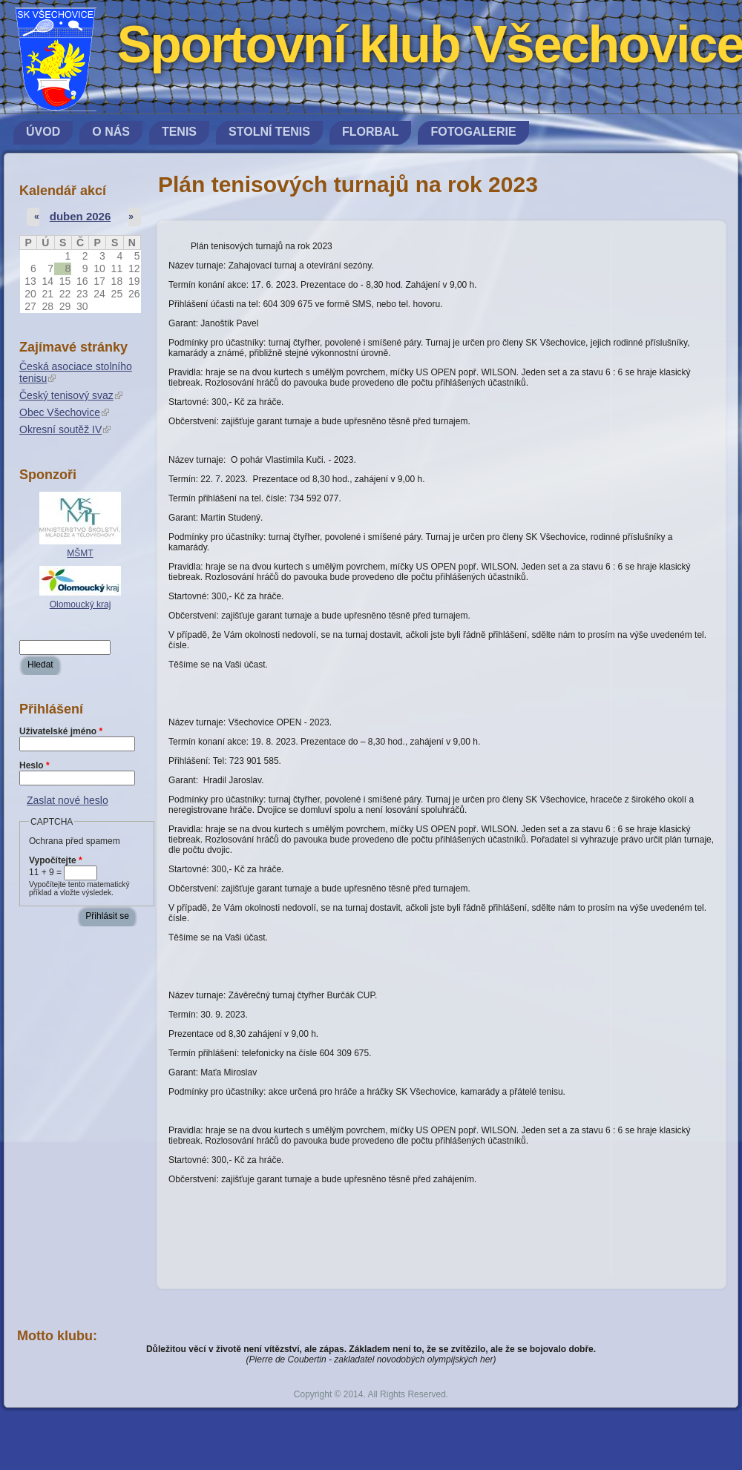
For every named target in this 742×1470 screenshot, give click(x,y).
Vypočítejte (55, 860)
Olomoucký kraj (80, 604)
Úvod (43, 131)
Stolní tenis (269, 131)
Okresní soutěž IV (65, 429)
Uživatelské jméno (60, 731)
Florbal (370, 131)
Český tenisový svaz (70, 395)
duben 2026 (80, 216)
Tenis (179, 131)
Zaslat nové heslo (67, 800)
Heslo (34, 765)
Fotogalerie (473, 131)
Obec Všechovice (64, 412)
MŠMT (80, 553)
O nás (111, 131)
